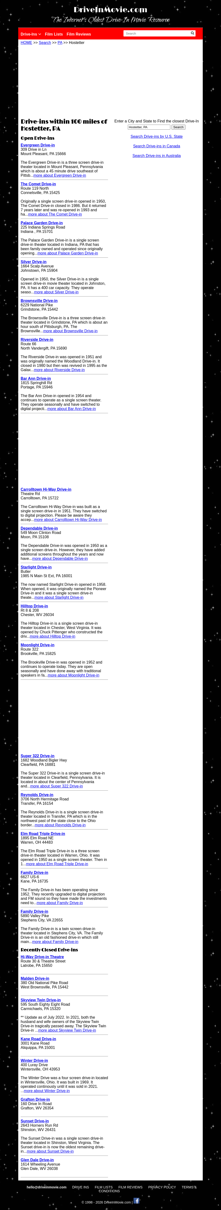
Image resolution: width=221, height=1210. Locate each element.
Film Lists (54, 34)
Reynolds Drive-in (37, 795)
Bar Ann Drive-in (36, 378)
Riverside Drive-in (37, 340)
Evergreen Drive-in (38, 145)
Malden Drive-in (35, 978)
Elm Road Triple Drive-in (43, 834)
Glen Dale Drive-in (37, 1160)
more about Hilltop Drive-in (52, 636)
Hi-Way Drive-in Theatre (42, 957)
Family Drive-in (34, 873)
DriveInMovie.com (110, 10)
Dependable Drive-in (39, 528)
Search (45, 43)
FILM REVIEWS (130, 1187)
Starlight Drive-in (36, 567)
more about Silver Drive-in (56, 292)
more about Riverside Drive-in (59, 370)
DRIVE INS (80, 1187)
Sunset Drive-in (35, 1121)
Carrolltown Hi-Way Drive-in (46, 489)
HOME (26, 43)
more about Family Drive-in (60, 903)
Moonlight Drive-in (37, 645)
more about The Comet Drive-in (55, 214)
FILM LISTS (104, 1187)
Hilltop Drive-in (34, 606)
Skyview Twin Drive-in (41, 1000)
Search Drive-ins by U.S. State (157, 136)
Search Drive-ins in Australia (157, 156)
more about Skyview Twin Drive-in (67, 1030)
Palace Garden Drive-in (42, 223)
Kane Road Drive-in (38, 1039)
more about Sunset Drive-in (50, 1151)
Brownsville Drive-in (39, 301)
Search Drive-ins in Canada (156, 146)
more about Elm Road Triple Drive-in (57, 864)
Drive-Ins (31, 34)
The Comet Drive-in (38, 184)
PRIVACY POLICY (162, 1187)
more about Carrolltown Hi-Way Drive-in (68, 520)
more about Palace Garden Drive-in (67, 253)
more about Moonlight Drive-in (73, 675)
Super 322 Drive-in (38, 756)
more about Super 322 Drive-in (56, 786)
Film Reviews (79, 34)
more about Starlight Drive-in (59, 597)
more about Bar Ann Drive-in (71, 409)
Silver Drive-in (34, 262)
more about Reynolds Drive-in (60, 825)
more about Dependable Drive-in (60, 559)
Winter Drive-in (34, 1061)
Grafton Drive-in (35, 1099)
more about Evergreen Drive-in (59, 175)
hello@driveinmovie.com (47, 1187)
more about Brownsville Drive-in (70, 331)
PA (60, 43)
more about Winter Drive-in (47, 1091)
